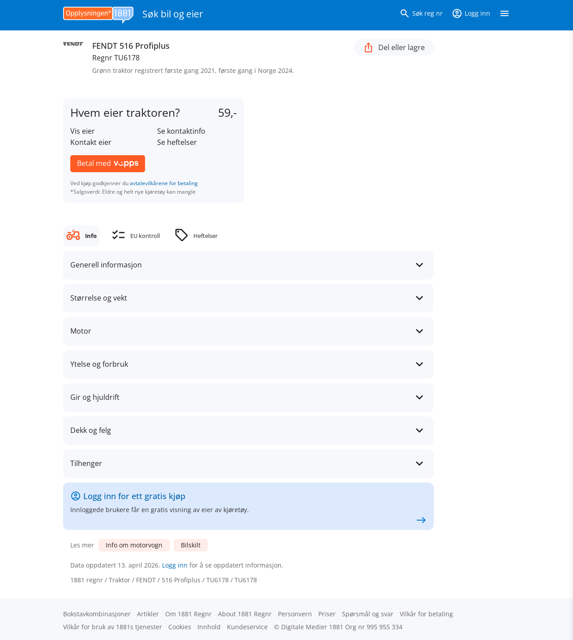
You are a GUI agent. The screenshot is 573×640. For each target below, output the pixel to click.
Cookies (179, 627)
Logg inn (175, 565)
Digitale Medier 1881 (312, 627)
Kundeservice (247, 627)
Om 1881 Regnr (188, 614)
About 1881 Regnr (245, 614)
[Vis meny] (504, 15)
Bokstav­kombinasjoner (97, 614)
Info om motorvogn (134, 545)
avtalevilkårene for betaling (164, 183)
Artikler (148, 614)
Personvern (295, 614)
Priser (327, 614)
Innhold (209, 627)
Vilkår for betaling (426, 614)
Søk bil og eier (172, 14)
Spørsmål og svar (367, 614)
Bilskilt (191, 545)
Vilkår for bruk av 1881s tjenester (112, 627)
